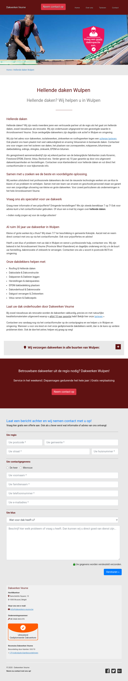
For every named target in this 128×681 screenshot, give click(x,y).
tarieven (98, 316)
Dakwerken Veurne (16, 7)
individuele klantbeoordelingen (23, 653)
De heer (12, 467)
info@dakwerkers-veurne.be (21, 609)
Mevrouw (26, 467)
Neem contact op (53, 6)
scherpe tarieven (108, 138)
